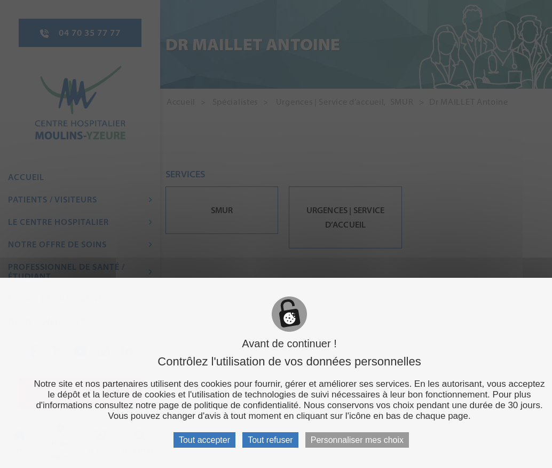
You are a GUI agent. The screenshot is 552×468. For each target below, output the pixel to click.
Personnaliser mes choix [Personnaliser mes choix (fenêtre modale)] (357, 439)
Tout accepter (204, 439)
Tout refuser (270, 439)
